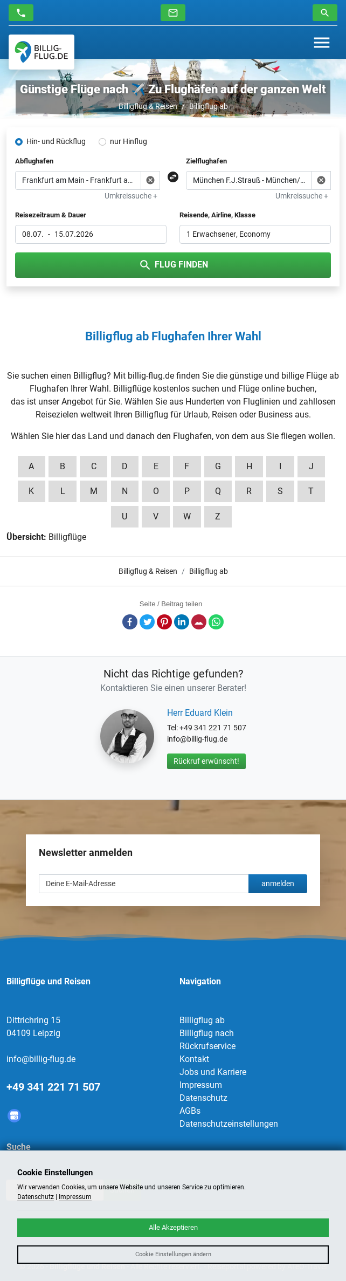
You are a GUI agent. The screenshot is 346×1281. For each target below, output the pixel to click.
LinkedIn (181, 621)
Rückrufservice (207, 1046)
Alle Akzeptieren (173, 1227)
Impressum (200, 1085)
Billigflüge (67, 537)
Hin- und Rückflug (56, 141)
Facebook (129, 621)
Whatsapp (216, 621)
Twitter (147, 621)
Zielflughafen (206, 161)
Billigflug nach (206, 1033)
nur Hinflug (128, 141)
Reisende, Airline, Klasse (217, 215)
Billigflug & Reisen (148, 106)
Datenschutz (203, 1098)
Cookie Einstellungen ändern (173, 1254)
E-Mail (198, 621)
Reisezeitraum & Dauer (50, 215)
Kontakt (194, 1059)
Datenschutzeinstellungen (228, 1124)
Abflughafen (34, 161)
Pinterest (164, 621)
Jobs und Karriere (212, 1072)
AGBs (189, 1111)
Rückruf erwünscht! (206, 761)
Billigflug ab (208, 106)
